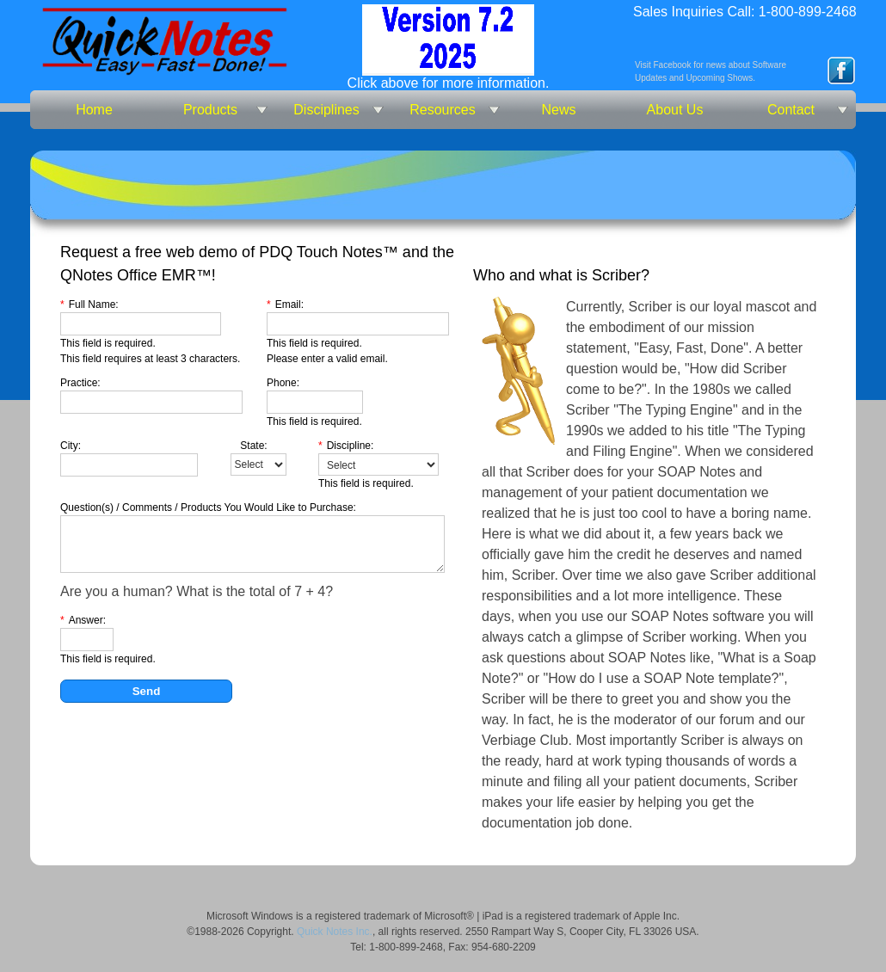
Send (146, 691)
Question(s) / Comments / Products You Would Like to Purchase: (208, 507)
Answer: (83, 620)
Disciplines (326, 109)
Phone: (283, 383)
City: (70, 446)
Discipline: (345, 446)
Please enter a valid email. (327, 359)
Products (210, 109)
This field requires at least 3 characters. (150, 359)
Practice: (80, 383)
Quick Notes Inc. (334, 932)
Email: (285, 304)
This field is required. (108, 343)
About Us (675, 109)
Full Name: (89, 304)
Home (94, 109)
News (558, 109)
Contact (791, 109)
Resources (442, 109)
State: (253, 446)
